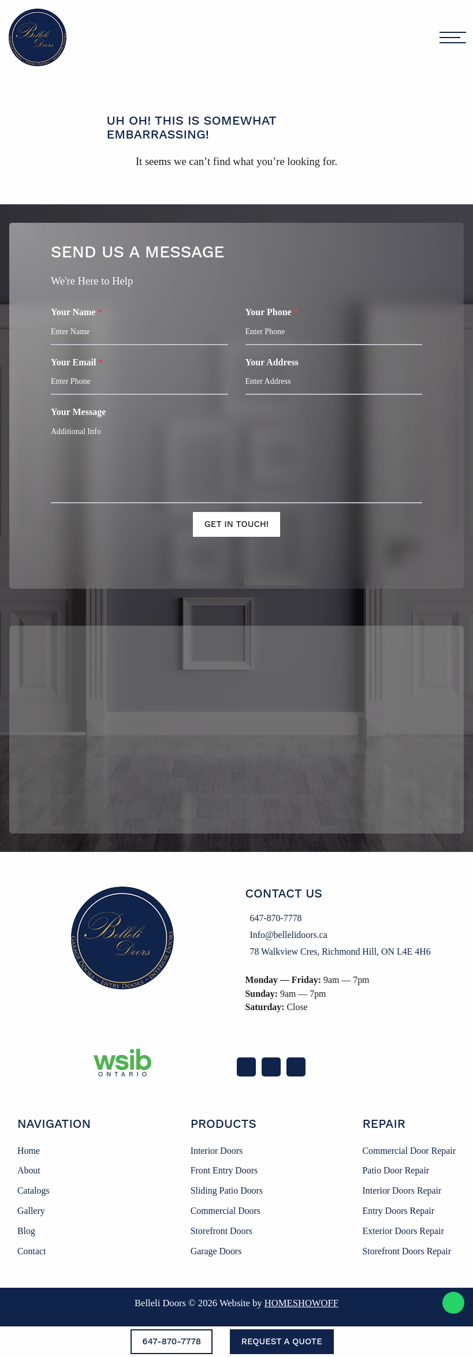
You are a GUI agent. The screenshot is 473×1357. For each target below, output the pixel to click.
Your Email (141, 376)
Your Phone (332, 326)
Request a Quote (281, 1341)
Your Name (141, 326)
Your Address (332, 376)
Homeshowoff (301, 1303)
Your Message (236, 456)
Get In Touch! (236, 524)
